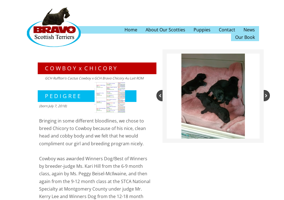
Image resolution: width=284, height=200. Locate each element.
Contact (227, 30)
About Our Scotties (165, 30)
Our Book (245, 37)
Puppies (202, 30)
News (249, 30)
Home (131, 30)
